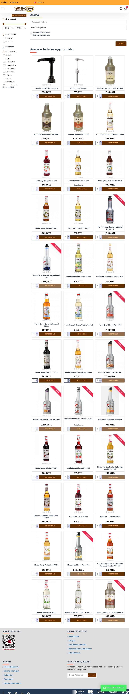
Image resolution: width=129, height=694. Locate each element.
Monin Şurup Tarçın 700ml (110, 509)
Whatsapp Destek (113, 688)
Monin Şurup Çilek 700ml (47, 175)
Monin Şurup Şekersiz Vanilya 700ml (78, 318)
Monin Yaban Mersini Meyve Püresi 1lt (46, 270)
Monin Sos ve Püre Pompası (47, 83)
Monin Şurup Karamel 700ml (46, 222)
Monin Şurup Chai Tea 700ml (46, 365)
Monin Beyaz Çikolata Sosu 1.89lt (110, 83)
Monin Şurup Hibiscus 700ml (78, 461)
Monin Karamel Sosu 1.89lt (78, 129)
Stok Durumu (10, 35)
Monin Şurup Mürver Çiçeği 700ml (78, 365)
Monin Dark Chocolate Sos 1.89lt (46, 129)
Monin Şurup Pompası (78, 83)
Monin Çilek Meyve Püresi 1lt (110, 318)
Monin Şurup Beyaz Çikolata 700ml (110, 129)
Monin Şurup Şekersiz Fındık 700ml (110, 270)
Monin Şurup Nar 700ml (78, 509)
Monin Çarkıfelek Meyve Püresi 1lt (46, 412)
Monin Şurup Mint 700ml (47, 604)
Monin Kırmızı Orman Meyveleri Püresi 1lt (110, 222)
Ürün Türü (9, 87)
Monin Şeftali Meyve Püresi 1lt (110, 365)
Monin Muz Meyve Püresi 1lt (78, 557)
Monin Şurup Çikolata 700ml (46, 461)
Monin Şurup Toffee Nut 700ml (46, 557)
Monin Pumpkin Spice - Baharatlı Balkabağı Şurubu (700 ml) (110, 557)
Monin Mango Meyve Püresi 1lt (110, 412)
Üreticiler (9, 47)
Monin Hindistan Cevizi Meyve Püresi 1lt (78, 412)
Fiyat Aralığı (10, 19)
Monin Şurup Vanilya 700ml (78, 222)
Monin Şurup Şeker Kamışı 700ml (78, 604)
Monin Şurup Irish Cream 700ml (110, 175)
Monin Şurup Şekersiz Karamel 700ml (47, 318)
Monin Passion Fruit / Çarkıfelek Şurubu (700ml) (110, 461)
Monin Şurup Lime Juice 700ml (78, 270)
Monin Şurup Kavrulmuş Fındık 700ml (47, 509)
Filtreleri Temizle (20, 15)
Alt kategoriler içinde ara (40, 27)
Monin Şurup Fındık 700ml (78, 175)
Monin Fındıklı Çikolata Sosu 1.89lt (109, 604)
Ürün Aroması (11, 51)
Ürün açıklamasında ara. (40, 30)
